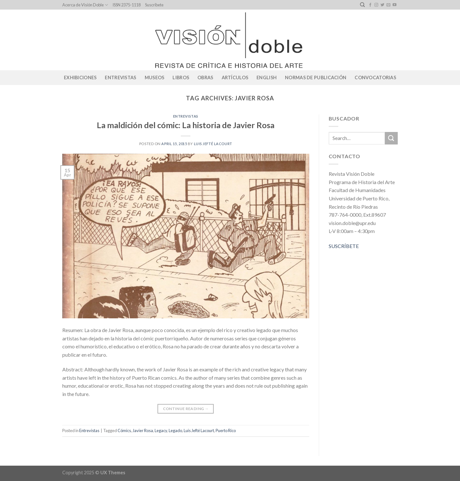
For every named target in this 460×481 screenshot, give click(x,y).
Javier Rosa (143, 430)
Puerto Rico (226, 430)
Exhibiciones (80, 77)
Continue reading (186, 409)
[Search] (362, 4)
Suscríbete (154, 4)
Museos (155, 77)
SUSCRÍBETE (344, 246)
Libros (180, 77)
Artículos (235, 77)
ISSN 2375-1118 (126, 4)
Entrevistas (120, 77)
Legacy (161, 430)
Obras (205, 77)
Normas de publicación (315, 77)
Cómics (124, 430)
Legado (175, 430)
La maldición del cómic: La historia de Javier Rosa (185, 125)
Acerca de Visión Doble (85, 5)
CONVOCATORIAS (375, 77)
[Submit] (391, 138)
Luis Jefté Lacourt (213, 144)
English (267, 77)
